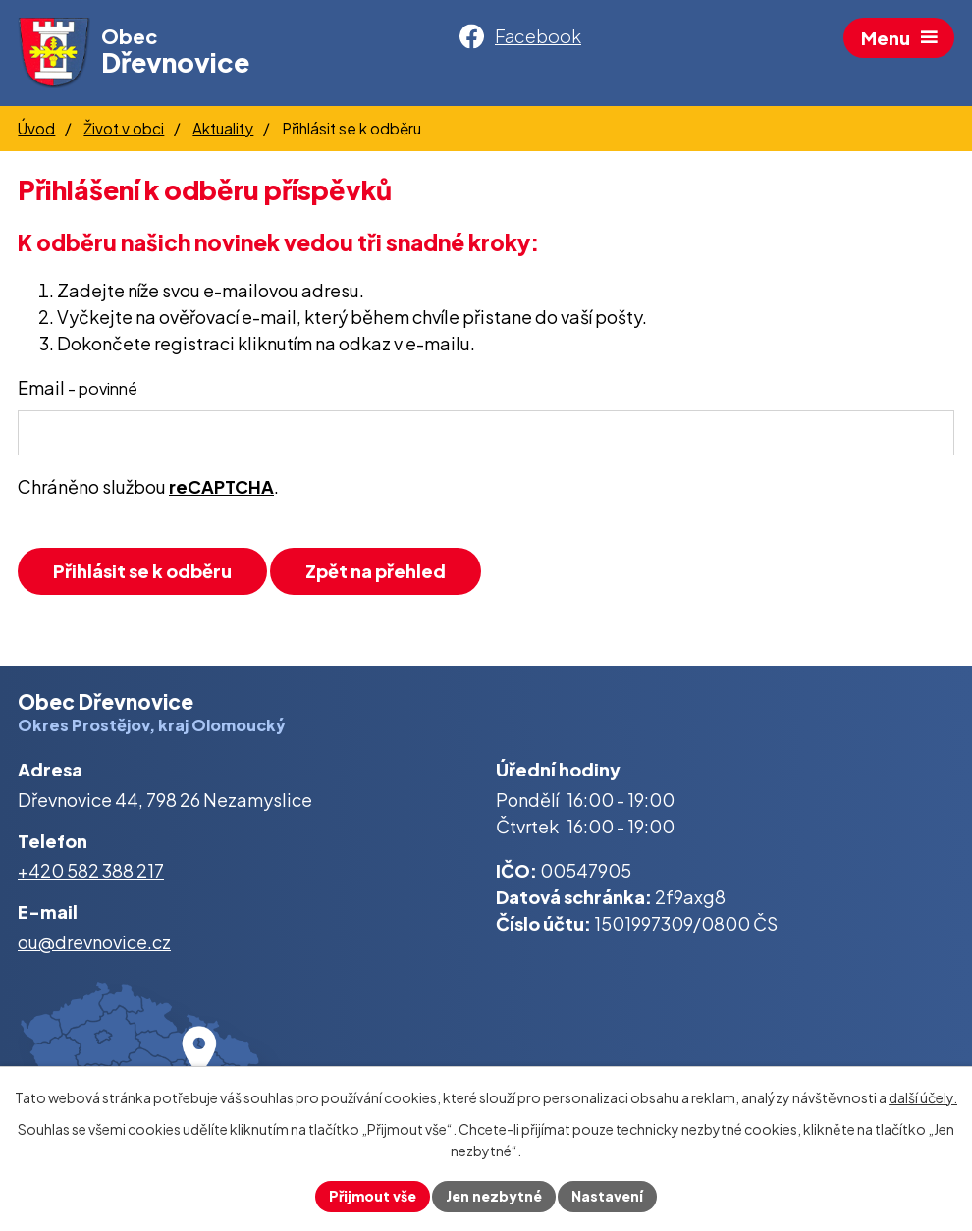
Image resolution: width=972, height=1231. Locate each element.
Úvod (36, 128)
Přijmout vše (372, 1195)
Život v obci (123, 128)
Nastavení (607, 1195)
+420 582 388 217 (91, 870)
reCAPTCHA (221, 486)
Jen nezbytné (494, 1195)
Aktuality (222, 128)
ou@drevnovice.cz (94, 942)
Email (77, 387)
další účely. (923, 1097)
